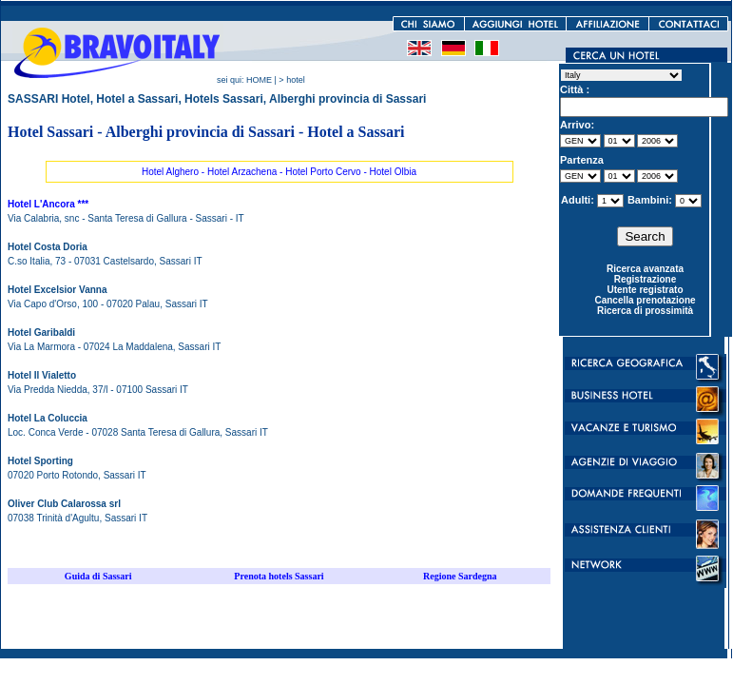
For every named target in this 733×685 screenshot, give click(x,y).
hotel (295, 80)
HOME (259, 80)
